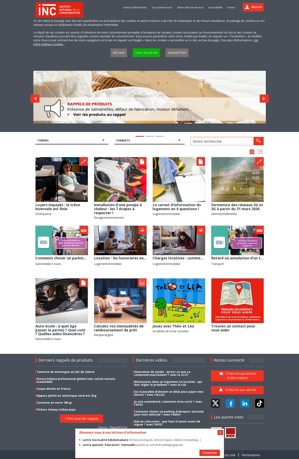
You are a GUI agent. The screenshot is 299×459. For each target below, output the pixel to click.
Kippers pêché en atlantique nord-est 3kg (67, 395)
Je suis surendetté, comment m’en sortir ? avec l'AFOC (168, 403)
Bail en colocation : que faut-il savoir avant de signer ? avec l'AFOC (167, 423)
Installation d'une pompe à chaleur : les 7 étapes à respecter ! (118, 208)
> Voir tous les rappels (81, 418)
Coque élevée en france (54, 389)
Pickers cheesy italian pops (56, 409)
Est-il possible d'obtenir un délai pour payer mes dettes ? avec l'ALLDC (168, 393)
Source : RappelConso (112, 427)
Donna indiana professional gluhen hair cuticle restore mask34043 (76, 380)
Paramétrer (177, 53)
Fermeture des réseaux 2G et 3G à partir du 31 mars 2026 (237, 206)
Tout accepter (146, 53)
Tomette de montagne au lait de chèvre (66, 372)
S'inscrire (210, 452)
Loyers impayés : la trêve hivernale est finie (57, 206)
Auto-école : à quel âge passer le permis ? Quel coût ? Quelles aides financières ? (60, 330)
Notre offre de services (190, 7)
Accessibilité (215, 7)
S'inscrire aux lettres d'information (241, 375)
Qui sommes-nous (162, 7)
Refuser (119, 53)
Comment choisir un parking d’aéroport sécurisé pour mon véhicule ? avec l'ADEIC (169, 413)
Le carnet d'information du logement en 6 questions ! (177, 206)
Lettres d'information (135, 7)
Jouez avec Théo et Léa (173, 326)
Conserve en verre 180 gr (54, 402)
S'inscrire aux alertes (240, 390)
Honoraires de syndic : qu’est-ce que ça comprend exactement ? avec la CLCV (162, 373)
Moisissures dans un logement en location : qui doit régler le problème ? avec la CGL (168, 383)
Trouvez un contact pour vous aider (233, 328)
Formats (123, 140)
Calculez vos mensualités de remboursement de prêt (119, 328)
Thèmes (43, 140)
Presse (231, 7)
